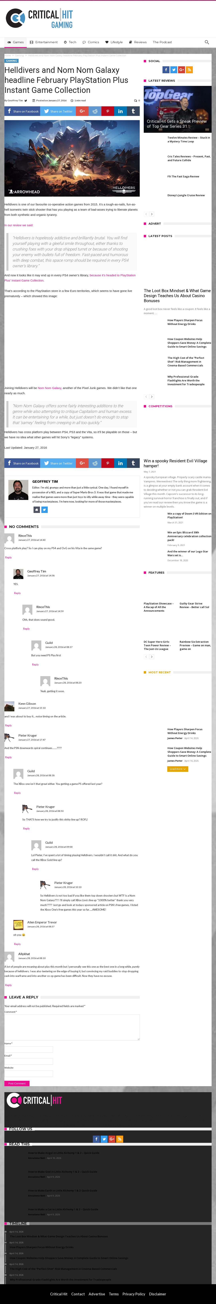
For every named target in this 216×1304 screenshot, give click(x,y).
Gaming (19, 55)
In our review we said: (18, 225)
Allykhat (24, 954)
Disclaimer (157, 1294)
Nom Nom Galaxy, (50, 388)
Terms (114, 1294)
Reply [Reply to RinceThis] (8, 557)
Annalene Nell (36, 1157)
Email (8, 1055)
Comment (10, 1011)
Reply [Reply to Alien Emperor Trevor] (17, 944)
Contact (78, 1294)
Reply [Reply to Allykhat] (8, 985)
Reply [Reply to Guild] (35, 664)
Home (7, 55)
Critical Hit (58, 1294)
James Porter (174, 738)
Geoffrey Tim (15, 100)
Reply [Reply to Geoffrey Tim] (17, 593)
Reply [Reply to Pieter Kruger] (8, 757)
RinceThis (25, 535)
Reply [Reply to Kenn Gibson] (8, 725)
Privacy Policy (134, 1294)
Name (8, 1043)
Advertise (97, 1294)
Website (8, 1067)
